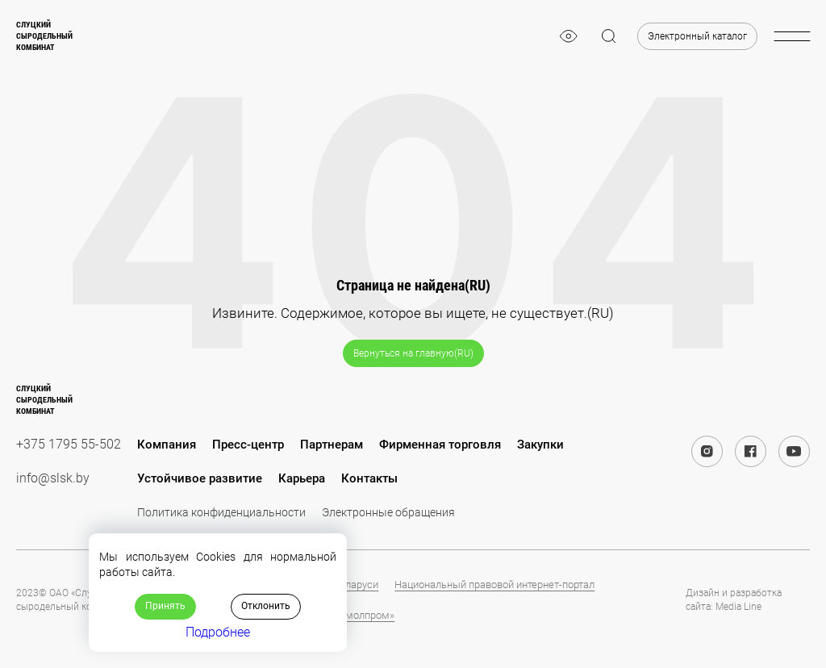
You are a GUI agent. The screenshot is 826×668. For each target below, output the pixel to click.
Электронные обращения (388, 512)
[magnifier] (609, 36)
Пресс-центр (248, 444)
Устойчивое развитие (199, 478)
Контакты (369, 478)
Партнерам (331, 444)
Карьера (301, 478)
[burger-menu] (792, 36)
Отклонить (265, 606)
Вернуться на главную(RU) (413, 353)
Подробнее (218, 632)
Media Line (738, 606)
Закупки (540, 444)
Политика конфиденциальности (221, 512)
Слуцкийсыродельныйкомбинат (44, 36)
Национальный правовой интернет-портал (494, 584)
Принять (165, 606)
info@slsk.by (53, 478)
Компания (166, 444)
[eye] (569, 36)
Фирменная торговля (440, 444)
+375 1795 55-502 (68, 444)
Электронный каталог (697, 36)
